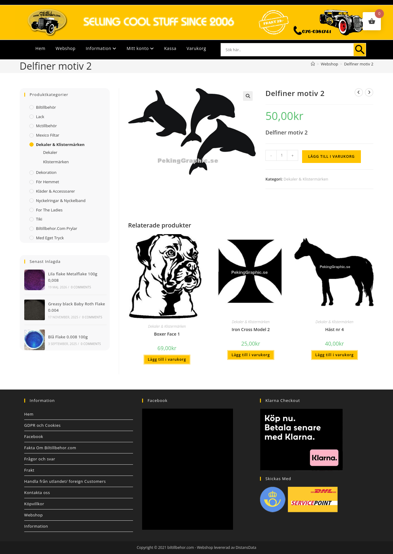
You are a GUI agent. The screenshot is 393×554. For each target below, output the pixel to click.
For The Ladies (49, 210)
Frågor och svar (39, 459)
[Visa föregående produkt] (359, 92)
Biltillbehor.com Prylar (56, 228)
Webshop (65, 48)
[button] (248, 96)
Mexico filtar (47, 135)
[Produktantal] (281, 155)
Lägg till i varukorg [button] (167, 359)
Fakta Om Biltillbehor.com (50, 447)
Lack (40, 116)
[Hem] (313, 64)
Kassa (170, 48)
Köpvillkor (34, 503)
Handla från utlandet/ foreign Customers (65, 481)
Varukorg (196, 48)
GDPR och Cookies (42, 425)
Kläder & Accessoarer (55, 191)
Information (101, 48)
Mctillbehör (46, 125)
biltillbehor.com (180, 547)
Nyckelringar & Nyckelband (60, 200)
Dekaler (50, 152)
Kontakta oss (37, 492)
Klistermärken (56, 161)
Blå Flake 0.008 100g (68, 337)
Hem (40, 48)
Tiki (39, 219)
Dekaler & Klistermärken (306, 179)
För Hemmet (47, 181)
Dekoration (46, 172)
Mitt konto (140, 48)
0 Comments (81, 287)
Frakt (29, 470)
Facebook (33, 436)
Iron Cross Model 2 (250, 329)
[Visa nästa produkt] (369, 92)
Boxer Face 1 (167, 334)
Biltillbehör (46, 107)
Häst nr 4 (334, 329)
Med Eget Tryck (50, 238)
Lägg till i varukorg (331, 156)
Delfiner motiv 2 (358, 64)
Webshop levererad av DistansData (226, 547)
